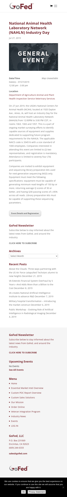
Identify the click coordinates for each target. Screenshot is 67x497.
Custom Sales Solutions (23, 397)
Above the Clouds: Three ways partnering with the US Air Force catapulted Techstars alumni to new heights (33, 272)
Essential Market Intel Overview (27, 388)
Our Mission (17, 402)
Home (14, 383)
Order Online (18, 407)
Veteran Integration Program (25, 411)
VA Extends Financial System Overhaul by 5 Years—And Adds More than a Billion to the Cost (31, 284)
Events (14, 421)
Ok (23, 492)
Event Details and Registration (25, 213)
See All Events (16, 369)
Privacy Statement (37, 492)
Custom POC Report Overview (26, 392)
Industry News (18, 416)
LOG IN (14, 425)
